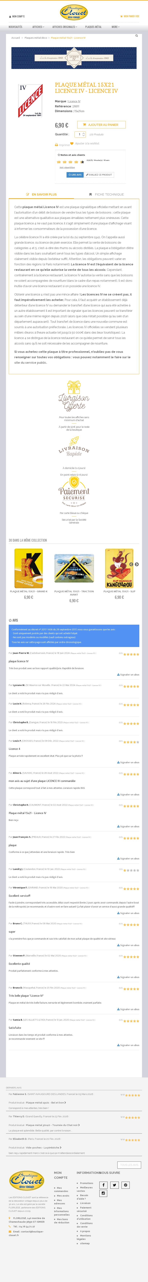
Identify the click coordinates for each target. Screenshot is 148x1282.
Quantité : (62, 134)
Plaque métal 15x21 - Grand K (29, 591)
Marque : (61, 101)
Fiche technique (106, 194)
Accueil (15, 38)
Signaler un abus (128, 675)
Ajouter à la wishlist (87, 143)
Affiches (37, 27)
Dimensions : (64, 111)
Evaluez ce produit (99, 175)
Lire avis (75, 175)
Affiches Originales (63, 27)
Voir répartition (67, 167)
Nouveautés (15, 27)
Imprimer (64, 145)
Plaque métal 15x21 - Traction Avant (74, 593)
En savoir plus (41, 194)
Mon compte (18, 16)
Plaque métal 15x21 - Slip (119, 591)
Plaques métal (93, 27)
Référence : (64, 106)
